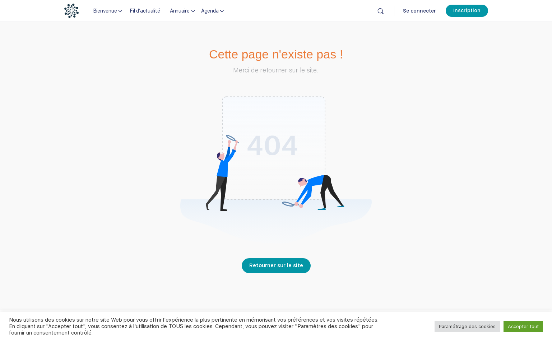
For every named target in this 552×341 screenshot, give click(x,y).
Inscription (467, 10)
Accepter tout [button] (523, 326)
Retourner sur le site (276, 265)
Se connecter (419, 11)
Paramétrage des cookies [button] (467, 326)
